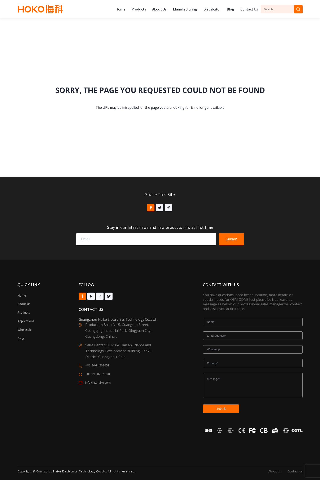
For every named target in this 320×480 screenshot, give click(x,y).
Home (120, 9)
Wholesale (25, 330)
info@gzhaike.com (98, 383)
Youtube (91, 296)
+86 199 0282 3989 (98, 374)
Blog (230, 9)
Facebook (150, 207)
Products (139, 9)
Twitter (159, 207)
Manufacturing (185, 9)
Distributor (212, 9)
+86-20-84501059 (97, 365)
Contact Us (249, 9)
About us (159, 9)
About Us (24, 304)
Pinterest (168, 207)
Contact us (295, 471)
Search (298, 9)
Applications (26, 321)
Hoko (40, 9)
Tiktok (100, 296)
